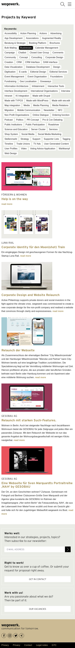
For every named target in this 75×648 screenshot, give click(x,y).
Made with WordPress (37, 100)
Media (27, 105)
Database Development (38, 67)
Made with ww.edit (61, 100)
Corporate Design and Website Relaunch (30, 295)
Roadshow (53, 124)
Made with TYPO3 (14, 100)
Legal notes (42, 645)
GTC (54, 645)
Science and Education (16, 129)
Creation (9, 62)
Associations (32, 38)
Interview (65, 91)
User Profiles (11, 148)
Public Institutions (13, 124)
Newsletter (49, 110)
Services (53, 129)
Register (68, 549)
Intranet (8, 96)
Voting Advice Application (42, 148)
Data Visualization (14, 67)
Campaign (10, 52)
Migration (9, 110)
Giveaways (45, 81)
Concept (23, 57)
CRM (19, 62)
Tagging (66, 139)
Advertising (55, 33)
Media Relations (60, 105)
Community (10, 57)
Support (36, 139)
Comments (57, 52)
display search (63, 4)
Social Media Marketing (49, 134)
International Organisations (44, 91)
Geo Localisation (28, 81)
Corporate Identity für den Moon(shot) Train (33, 247)
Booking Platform (37, 43)
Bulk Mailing (11, 48)
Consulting (36, 57)
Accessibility (11, 33)
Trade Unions (23, 144)
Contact (28, 645)
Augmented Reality (51, 38)
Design (56, 67)
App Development (13, 38)
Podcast (9, 120)
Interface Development (16, 91)
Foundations (56, 76)
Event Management (14, 76)
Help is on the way (14, 199)
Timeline (9, 144)
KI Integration (22, 96)
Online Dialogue (41, 115)
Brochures (55, 43)
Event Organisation (37, 76)
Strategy (24, 139)
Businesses (26, 48)
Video (24, 148)
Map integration (12, 105)
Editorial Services (58, 72)
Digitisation (10, 72)
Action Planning (28, 33)
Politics (19, 120)
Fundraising (10, 81)
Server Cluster (38, 129)
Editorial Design (38, 72)
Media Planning (41, 105)
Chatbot (22, 52)
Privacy (5, 645)
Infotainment (38, 86)
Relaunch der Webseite (18, 350)
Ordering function (60, 115)
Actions (43, 33)
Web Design (11, 153)
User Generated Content (56, 144)
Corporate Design (54, 57)
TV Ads (37, 144)
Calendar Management (46, 48)
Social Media (27, 134)
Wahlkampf (64, 148)
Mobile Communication (28, 110)
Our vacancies (37, 609)
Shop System (11, 134)
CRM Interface (32, 62)
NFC (60, 110)
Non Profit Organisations (17, 115)
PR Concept (33, 120)
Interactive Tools (56, 86)
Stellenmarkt (11, 139)
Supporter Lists (51, 139)
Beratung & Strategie (15, 43)
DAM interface (50, 62)
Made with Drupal (41, 96)
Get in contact (37, 579)
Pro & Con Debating (52, 120)
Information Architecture (16, 86)
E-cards (23, 72)
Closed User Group (39, 52)
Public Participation (35, 124)
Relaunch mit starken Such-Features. (28, 420)
